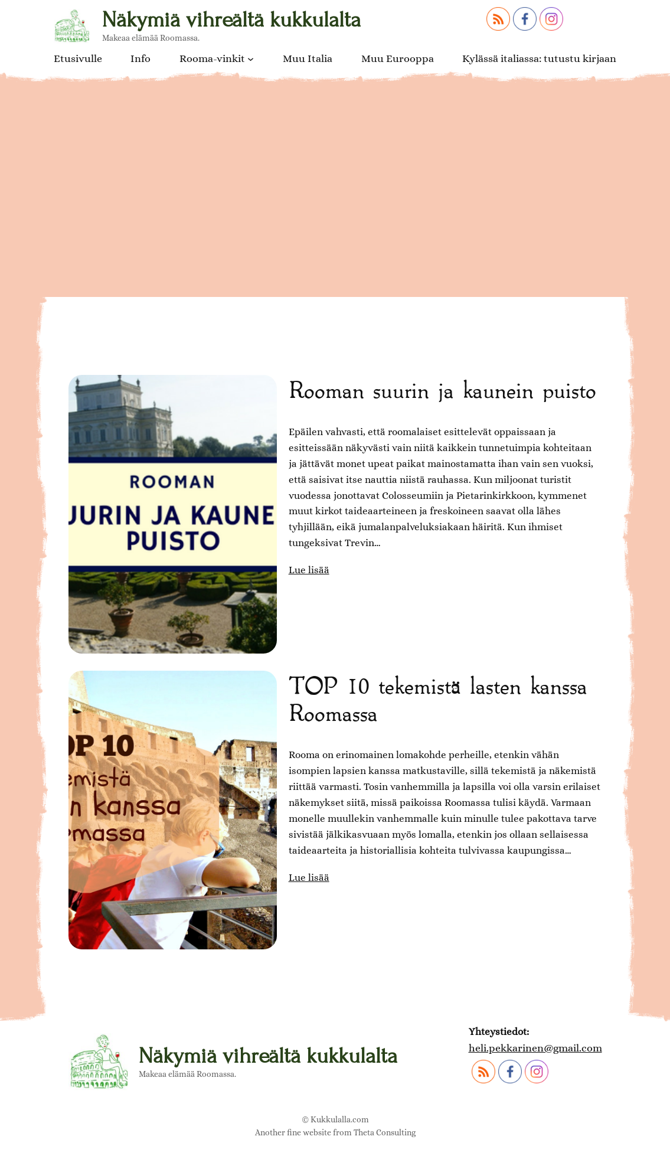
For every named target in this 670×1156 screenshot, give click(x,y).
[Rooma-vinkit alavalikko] (250, 58)
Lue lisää (309, 570)
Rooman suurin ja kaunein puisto (442, 388)
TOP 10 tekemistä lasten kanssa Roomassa (438, 698)
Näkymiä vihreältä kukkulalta (231, 19)
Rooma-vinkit (212, 58)
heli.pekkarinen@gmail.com (535, 1047)
